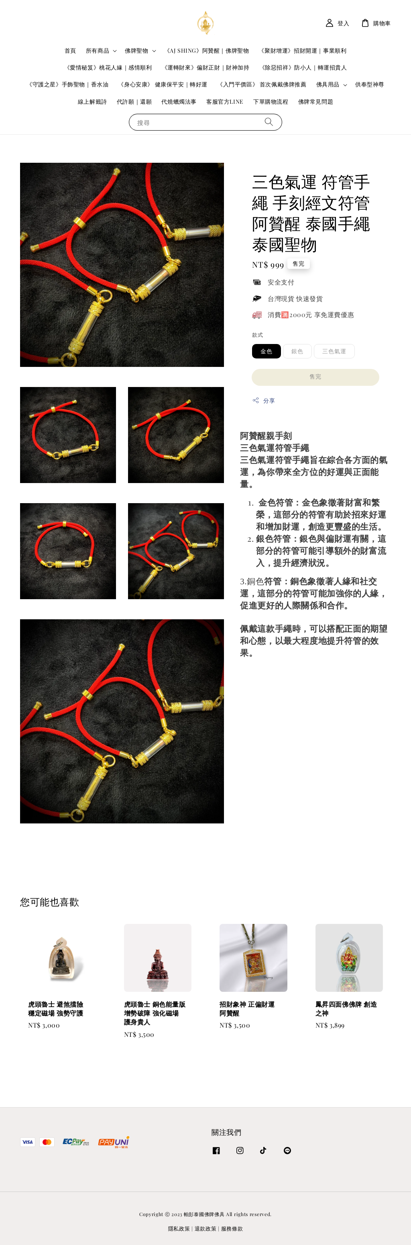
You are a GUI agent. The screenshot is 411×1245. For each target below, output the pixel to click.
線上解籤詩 (92, 101)
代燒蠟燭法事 (179, 101)
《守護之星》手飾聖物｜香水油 (67, 84)
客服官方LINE (225, 101)
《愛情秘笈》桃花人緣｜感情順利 (108, 67)
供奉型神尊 (370, 84)
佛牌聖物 (136, 50)
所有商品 (97, 50)
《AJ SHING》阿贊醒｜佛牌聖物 (206, 50)
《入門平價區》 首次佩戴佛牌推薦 (262, 84)
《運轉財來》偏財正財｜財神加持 (206, 67)
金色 (266, 351)
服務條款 (232, 1228)
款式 (257, 334)
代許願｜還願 (134, 101)
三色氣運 (334, 351)
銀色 (297, 351)
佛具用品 (328, 84)
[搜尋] (269, 122)
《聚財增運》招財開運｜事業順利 (302, 50)
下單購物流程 (271, 101)
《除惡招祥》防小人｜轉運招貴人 (303, 67)
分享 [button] (263, 400)
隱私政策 (179, 1228)
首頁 (70, 50)
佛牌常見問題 (316, 101)
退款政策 (206, 1228)
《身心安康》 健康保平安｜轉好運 (163, 84)
